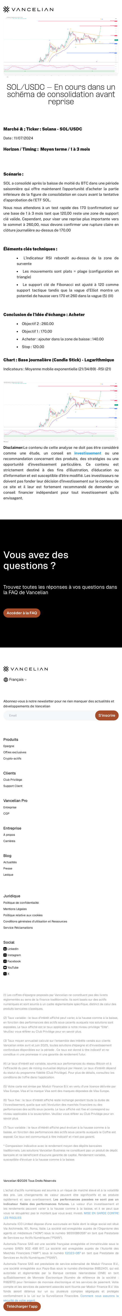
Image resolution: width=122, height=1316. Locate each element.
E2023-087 (73, 1253)
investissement (87, 453)
